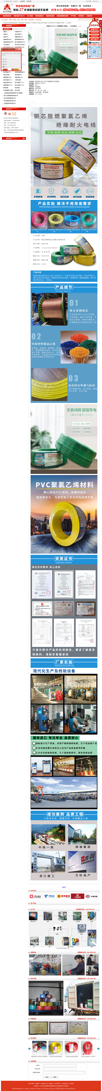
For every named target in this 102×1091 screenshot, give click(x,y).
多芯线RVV (57, 1083)
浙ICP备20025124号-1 (18, 1088)
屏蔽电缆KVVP (7, 77)
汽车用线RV (6, 44)
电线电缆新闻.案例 (62, 16)
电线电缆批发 (39, 16)
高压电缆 (17, 87)
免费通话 (16, 69)
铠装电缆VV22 (19, 77)
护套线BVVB (18, 31)
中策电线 (33, 23)
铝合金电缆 (38, 19)
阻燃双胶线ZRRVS (8, 42)
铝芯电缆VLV (6, 72)
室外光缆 (17, 90)
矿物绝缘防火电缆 (8, 90)
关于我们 (73, 16)
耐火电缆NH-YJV (19, 85)
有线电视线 (31, 19)
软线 (18, 19)
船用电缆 (5, 87)
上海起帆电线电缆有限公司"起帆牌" (13, 93)
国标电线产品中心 (19, 16)
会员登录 (22, 1)
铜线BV (38, 1083)
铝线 (22, 19)
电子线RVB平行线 (20, 44)
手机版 (7, 1)
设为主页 (95, 1)
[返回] (64, 887)
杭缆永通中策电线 (42, 23)
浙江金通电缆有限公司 (10, 98)
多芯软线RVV (18, 34)
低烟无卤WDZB (7, 82)
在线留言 (89, 16)
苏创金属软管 (59, 1086)
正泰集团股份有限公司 (10, 103)
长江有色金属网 (44, 1086)
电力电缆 (30, 16)
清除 (24, 138)
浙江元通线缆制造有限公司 (11, 95)
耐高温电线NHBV (19, 39)
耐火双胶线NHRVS (20, 42)
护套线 (14, 19)
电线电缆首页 (7, 16)
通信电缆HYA (18, 74)
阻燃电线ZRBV (7, 39)
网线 (26, 19)
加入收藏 (88, 1)
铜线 (10, 19)
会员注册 (28, 1)
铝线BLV (5, 34)
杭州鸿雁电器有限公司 (10, 100)
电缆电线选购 (50, 16)
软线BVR (5, 37)
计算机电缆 (18, 80)
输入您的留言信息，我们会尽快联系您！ (11, 55)
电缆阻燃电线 (52, 1086)
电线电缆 (21, 23)
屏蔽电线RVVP (19, 37)
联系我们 (81, 16)
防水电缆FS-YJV (19, 82)
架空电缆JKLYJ (7, 80)
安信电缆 (65, 1086)
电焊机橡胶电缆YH (20, 72)
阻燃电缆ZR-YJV (7, 85)
